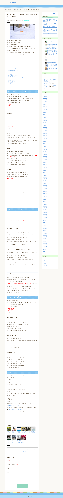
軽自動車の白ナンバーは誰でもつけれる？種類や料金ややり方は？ (19, 432)
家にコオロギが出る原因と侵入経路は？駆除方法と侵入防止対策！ (52, 48)
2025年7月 (45, 112)
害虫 (44, 262)
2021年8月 (45, 186)
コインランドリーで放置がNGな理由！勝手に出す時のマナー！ (23, 432)
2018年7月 (45, 246)
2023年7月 (45, 149)
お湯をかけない (11, 83)
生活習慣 (45, 263)
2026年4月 (45, 98)
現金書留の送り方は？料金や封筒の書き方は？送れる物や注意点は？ (52, 51)
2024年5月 (45, 135)
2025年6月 (45, 114)
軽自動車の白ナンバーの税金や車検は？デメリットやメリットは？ (9, 432)
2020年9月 (45, 204)
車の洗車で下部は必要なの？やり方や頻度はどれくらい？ (14, 441)
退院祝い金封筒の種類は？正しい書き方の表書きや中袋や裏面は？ (52, 57)
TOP (9, 9)
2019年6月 (45, 228)
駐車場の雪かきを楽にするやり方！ (13, 405)
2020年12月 (45, 199)
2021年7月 (45, 188)
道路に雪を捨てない (11, 81)
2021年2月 (45, 196)
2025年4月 (45, 117)
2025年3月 (45, 119)
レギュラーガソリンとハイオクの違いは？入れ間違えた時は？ (9, 441)
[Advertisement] (22, 61)
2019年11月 (45, 220)
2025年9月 (45, 109)
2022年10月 (45, 164)
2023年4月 (45, 154)
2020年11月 (45, 201)
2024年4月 (45, 136)
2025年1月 (45, 122)
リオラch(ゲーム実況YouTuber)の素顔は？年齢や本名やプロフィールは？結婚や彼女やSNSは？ (50, 23)
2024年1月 (45, 141)
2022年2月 (45, 177)
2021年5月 (45, 191)
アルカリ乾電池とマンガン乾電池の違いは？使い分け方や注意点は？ (52, 65)
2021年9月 (45, 185)
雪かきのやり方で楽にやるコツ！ (12, 75)
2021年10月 (45, 183)
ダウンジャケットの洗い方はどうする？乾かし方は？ (28, 449)
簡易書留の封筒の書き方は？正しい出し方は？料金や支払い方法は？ (52, 45)
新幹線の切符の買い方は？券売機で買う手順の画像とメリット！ (52, 60)
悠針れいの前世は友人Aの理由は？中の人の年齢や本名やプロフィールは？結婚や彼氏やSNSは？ (50, 20)
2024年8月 (45, 130)
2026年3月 (45, 99)
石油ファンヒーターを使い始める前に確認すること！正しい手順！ (19, 441)
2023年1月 (45, 159)
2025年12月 (45, 104)
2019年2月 (45, 235)
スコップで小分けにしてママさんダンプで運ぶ (15, 77)
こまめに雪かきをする (12, 76)
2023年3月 (45, 156)
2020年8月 (45, 206)
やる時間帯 (10, 71)
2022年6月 (45, 170)
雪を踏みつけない (11, 82)
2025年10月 (45, 107)
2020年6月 (45, 209)
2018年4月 (45, 251)
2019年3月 (45, 233)
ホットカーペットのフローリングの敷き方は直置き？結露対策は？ (18, 451)
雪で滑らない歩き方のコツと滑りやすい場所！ (15, 409)
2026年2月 (45, 101)
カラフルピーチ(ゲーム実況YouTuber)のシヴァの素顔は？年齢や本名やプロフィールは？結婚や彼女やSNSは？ (50, 34)
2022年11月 (45, 162)
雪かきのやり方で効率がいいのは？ (13, 70)
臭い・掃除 (26, 20)
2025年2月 (45, 120)
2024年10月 (45, 127)
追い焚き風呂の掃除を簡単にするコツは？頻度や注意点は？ (33, 432)
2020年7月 (45, 207)
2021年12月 (45, 180)
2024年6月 (45, 133)
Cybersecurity (45, 81)
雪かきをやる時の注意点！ (11, 80)
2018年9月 (45, 243)
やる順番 (10, 74)
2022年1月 (45, 178)
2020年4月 (45, 212)
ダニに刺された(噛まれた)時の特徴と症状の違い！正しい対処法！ (52, 68)
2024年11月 (45, 125)
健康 (44, 260)
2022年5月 (45, 172)
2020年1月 (45, 217)
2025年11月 (45, 106)
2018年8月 (45, 244)
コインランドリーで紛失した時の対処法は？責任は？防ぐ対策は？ (28, 432)
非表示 (16, 68)
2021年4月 (45, 193)
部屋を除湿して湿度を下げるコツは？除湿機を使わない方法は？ (14, 432)
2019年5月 (45, 230)
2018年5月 (45, 249)
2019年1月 (45, 236)
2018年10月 (45, 241)
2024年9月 (45, 128)
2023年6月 (45, 151)
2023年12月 (45, 143)
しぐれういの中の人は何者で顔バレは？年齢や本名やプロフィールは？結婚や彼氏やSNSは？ (50, 30)
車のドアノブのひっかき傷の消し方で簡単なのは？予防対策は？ (23, 441)
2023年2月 (45, 157)
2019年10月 (45, 222)
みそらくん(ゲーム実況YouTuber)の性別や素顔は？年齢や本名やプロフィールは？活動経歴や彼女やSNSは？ (50, 27)
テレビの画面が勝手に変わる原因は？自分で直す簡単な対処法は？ (52, 42)
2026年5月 (45, 96)
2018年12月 (45, 238)
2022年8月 (45, 167)
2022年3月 (45, 175)
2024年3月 (45, 138)
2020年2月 (45, 215)
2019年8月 (45, 225)
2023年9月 (45, 146)
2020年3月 (45, 214)
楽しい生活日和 (10, 2)
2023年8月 (45, 148)
